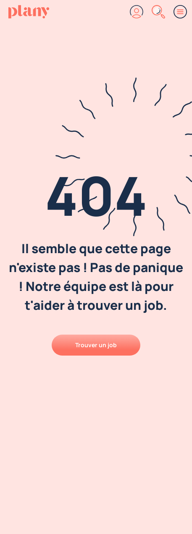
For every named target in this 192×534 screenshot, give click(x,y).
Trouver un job (96, 345)
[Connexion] (136, 11)
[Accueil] (28, 11)
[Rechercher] (158, 11)
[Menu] (180, 11)
